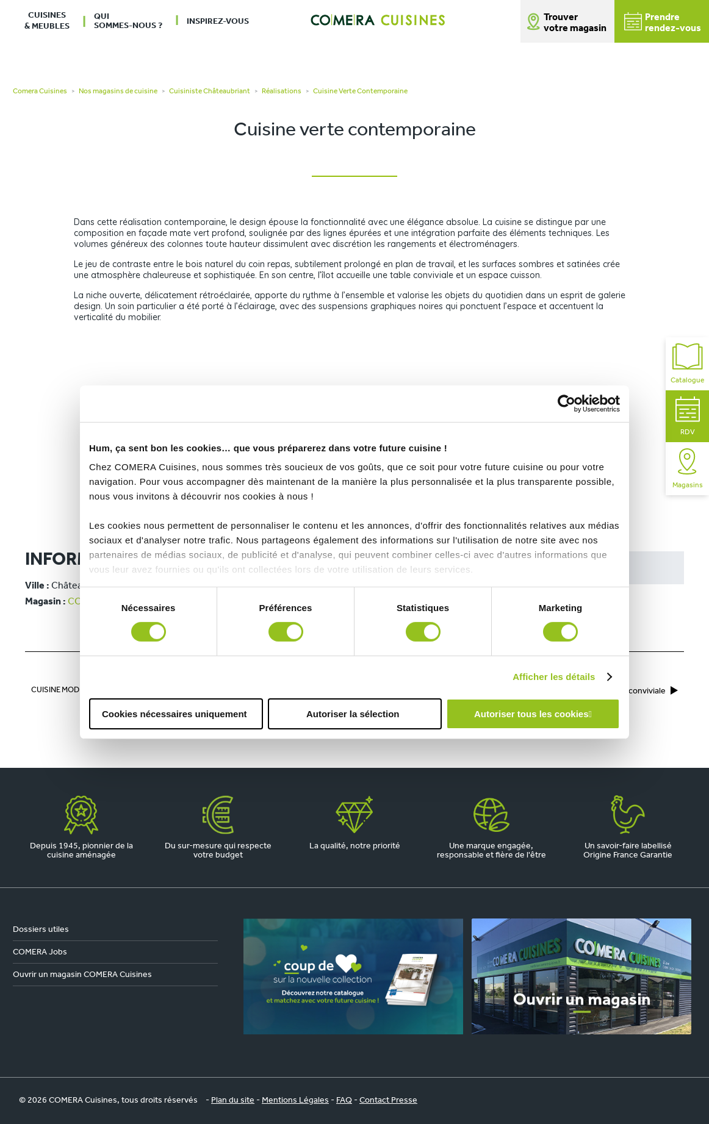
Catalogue (687, 363)
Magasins (687, 468)
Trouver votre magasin (575, 23)
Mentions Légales (295, 1100)
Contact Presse (388, 1100)
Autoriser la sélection (353, 714)
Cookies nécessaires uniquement (174, 714)
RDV (687, 416)
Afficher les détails (554, 676)
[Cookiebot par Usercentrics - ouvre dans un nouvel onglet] (566, 403)
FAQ (344, 1100)
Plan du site (232, 1100)
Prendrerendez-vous (662, 23)
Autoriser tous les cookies (531, 714)
